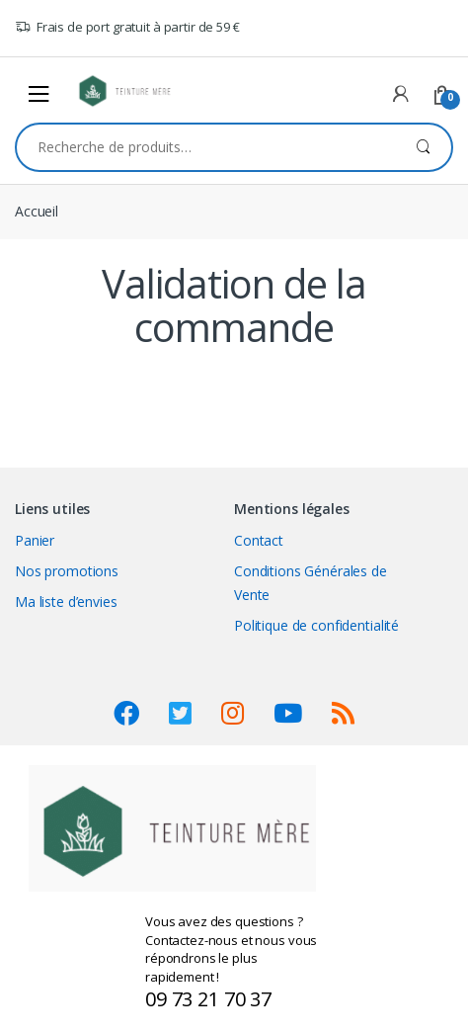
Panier (34, 540)
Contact (258, 540)
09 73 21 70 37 (208, 999)
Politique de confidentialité (316, 625)
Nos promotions (66, 570)
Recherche (423, 147)
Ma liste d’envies (66, 601)
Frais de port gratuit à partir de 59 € (127, 27)
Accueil (36, 211)
